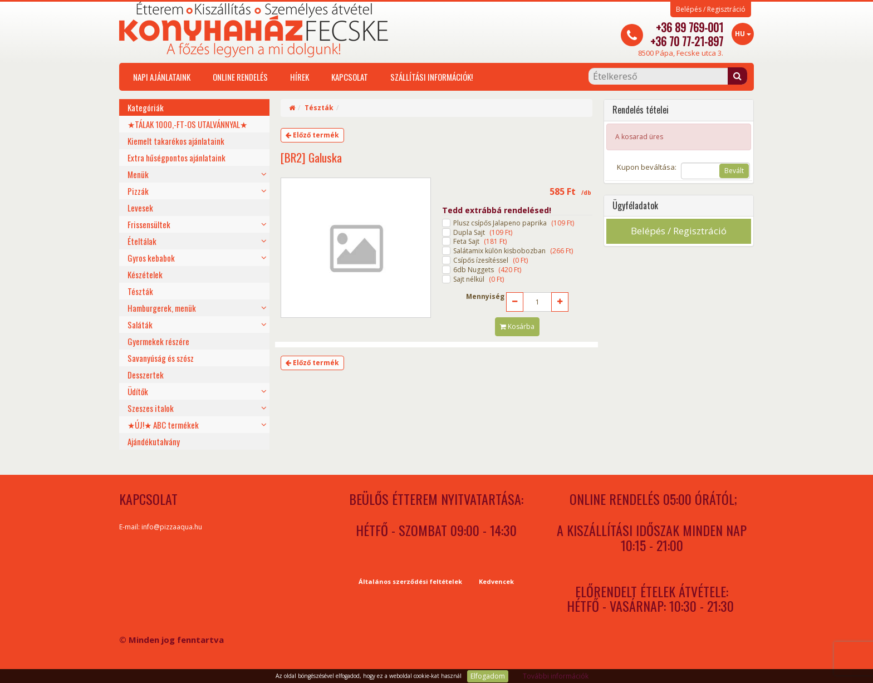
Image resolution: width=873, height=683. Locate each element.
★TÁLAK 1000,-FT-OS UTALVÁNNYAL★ (187, 124)
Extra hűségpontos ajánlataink (176, 157)
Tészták (140, 291)
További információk (555, 676)
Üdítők (137, 391)
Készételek (145, 274)
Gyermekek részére (158, 341)
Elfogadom (487, 676)
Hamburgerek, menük (161, 308)
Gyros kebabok (151, 258)
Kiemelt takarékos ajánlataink (175, 141)
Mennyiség (485, 296)
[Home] (292, 107)
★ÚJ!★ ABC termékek (163, 425)
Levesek (140, 208)
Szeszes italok (150, 408)
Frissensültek (148, 224)
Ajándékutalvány (153, 441)
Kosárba (517, 326)
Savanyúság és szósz (160, 358)
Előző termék (312, 135)
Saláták (140, 324)
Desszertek (145, 374)
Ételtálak (141, 241)
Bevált (734, 170)
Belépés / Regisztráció (711, 9)
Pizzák (138, 191)
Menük (138, 174)
